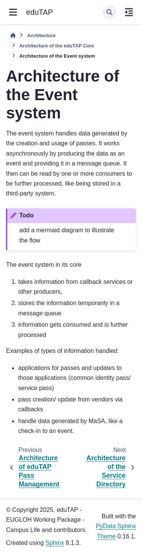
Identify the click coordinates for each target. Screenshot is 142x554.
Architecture (41, 35)
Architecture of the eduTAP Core (56, 46)
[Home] (13, 35)
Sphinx (54, 543)
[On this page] (129, 12)
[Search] (109, 12)
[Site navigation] (13, 12)
